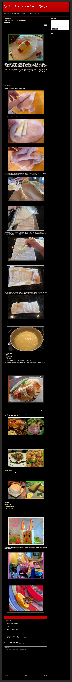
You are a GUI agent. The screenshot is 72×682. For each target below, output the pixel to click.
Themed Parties (24, 13)
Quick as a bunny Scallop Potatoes (10, 447)
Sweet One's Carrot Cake (8, 508)
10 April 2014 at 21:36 (14, 629)
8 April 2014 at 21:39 (14, 623)
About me (9, 13)
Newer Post (6, 675)
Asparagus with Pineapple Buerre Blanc (11, 476)
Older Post (45, 675)
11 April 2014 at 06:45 (14, 636)
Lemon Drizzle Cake (7, 504)
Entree (10, 617)
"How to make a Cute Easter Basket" (18, 547)
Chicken (8, 617)
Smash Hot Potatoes (8, 470)
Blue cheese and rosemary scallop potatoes (12, 472)
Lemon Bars (6, 502)
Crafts (34, 13)
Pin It (6, 27)
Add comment (7, 647)
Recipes (13, 617)
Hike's (39, 13)
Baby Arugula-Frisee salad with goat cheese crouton (13, 474)
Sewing (30, 13)
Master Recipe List (16, 13)
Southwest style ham (8, 440)
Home (4, 13)
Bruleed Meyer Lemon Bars (9, 506)
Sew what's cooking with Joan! (25, 6)
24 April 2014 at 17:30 (14, 642)
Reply (8, 626)
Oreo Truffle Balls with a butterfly (10, 510)
